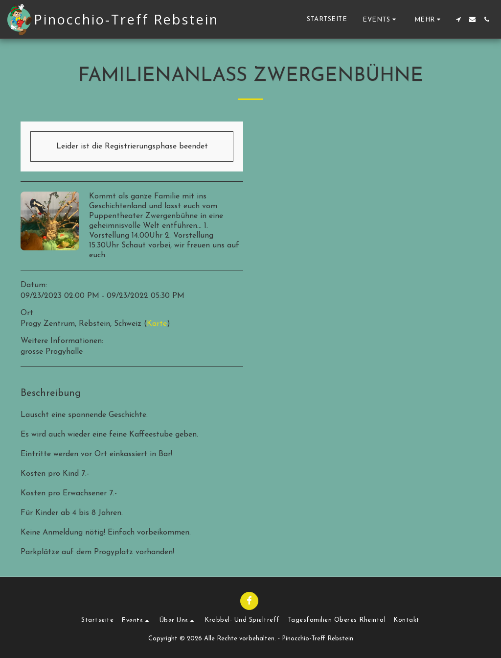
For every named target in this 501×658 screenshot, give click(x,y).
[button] (380, 19)
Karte (157, 324)
